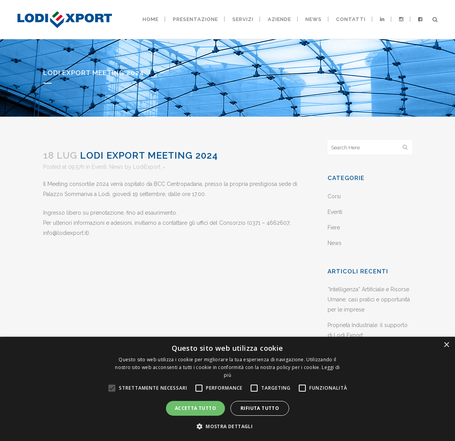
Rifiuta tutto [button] (260, 408)
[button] (227, 427)
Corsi (334, 196)
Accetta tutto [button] (195, 408)
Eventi (99, 167)
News (116, 167)
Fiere (334, 227)
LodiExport (146, 167)
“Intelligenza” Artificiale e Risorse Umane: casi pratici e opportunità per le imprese (369, 299)
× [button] (446, 345)
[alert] (227, 389)
